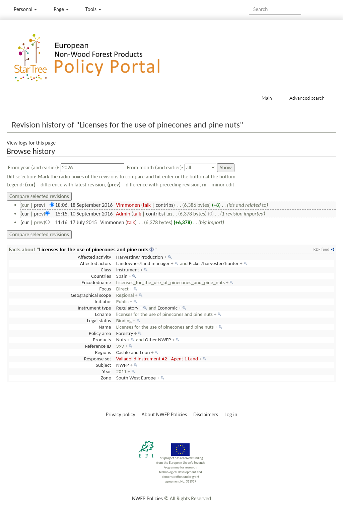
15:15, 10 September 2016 (84, 213)
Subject (103, 365)
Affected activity (94, 257)
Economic (167, 308)
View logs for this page (31, 143)
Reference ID (98, 346)
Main (267, 98)
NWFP (122, 365)
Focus (105, 289)
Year (106, 371)
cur (25, 213)
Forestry (124, 333)
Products (102, 340)
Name (105, 327)
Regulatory (127, 308)
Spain (122, 276)
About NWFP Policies (164, 414)
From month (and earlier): (155, 167)
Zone (106, 378)
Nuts (121, 340)
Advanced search (307, 98)
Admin (123, 213)
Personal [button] (25, 9)
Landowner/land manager (143, 263)
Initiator (102, 301)
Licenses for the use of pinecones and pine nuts (93, 249)
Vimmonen (128, 205)
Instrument (127, 270)
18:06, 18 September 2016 (84, 205)
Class (106, 270)
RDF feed (321, 249)
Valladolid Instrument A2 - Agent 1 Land (157, 359)
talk (147, 205)
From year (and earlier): (34, 167)
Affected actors (95, 263)
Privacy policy (120, 414)
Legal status (99, 321)
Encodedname (96, 282)
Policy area (100, 333)
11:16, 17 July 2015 (76, 222)
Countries (101, 276)
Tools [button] (93, 9)
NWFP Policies (147, 498)
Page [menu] (61, 9)
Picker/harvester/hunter (214, 263)
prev (39, 205)
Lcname (103, 314)
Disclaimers (205, 414)
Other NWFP (158, 340)
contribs (165, 205)
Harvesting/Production (139, 257)
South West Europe (136, 378)
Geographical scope (91, 295)
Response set (97, 359)
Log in (230, 414)
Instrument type (94, 308)
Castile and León (133, 352)
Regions (103, 352)
